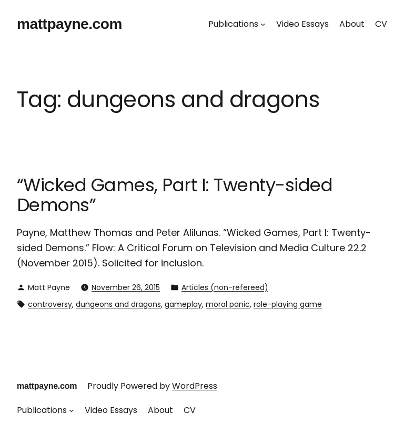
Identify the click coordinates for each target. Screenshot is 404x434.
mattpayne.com (69, 24)
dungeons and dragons (118, 304)
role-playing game (288, 304)
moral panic (228, 304)
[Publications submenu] (263, 24)
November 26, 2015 (126, 287)
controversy (50, 304)
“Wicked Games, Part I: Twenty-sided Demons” (174, 195)
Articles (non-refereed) (224, 287)
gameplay (183, 304)
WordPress (194, 386)
